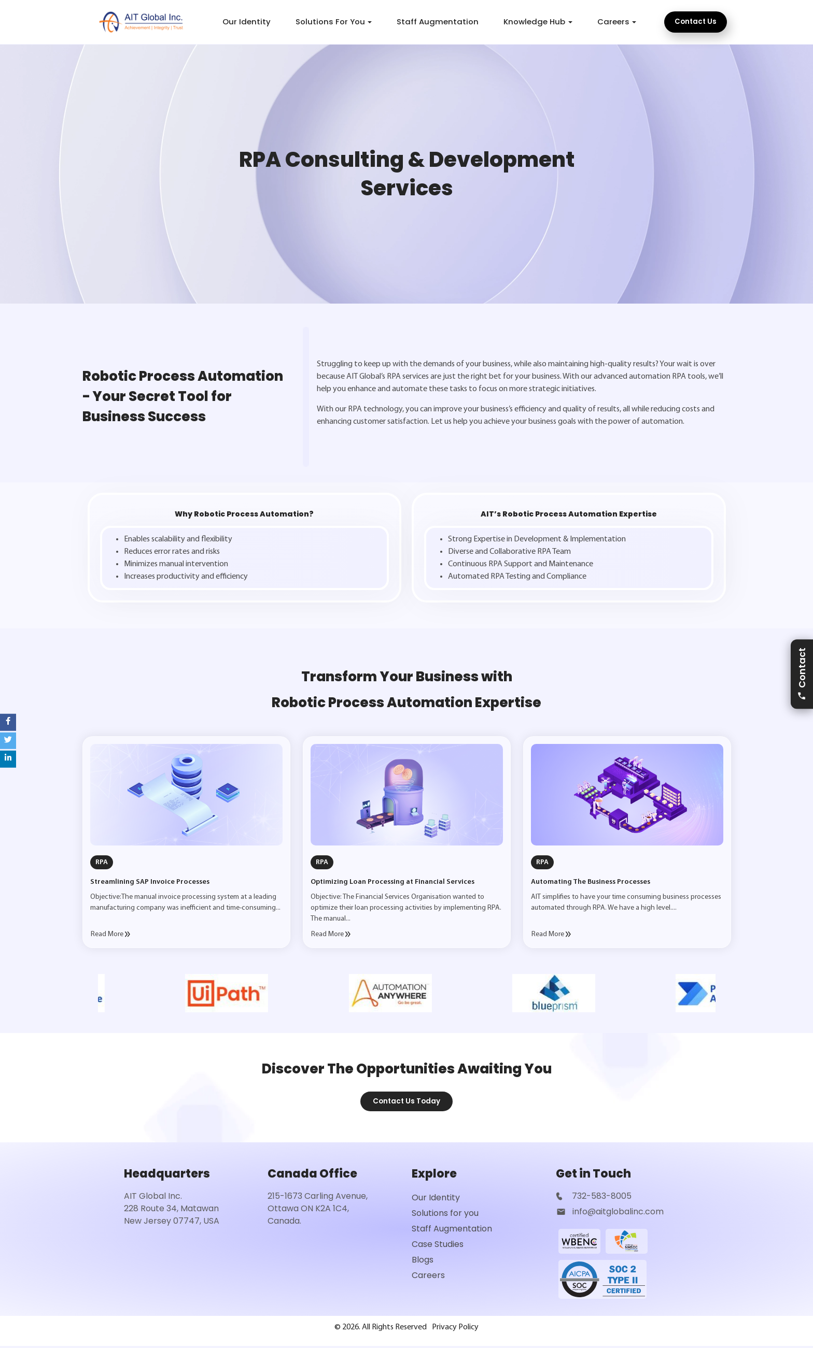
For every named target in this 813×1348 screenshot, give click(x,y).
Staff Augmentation (438, 21)
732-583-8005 (601, 1197)
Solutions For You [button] (330, 21)
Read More (110, 934)
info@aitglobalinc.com (618, 1212)
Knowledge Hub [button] (534, 21)
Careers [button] (613, 21)
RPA (101, 862)
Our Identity (246, 21)
